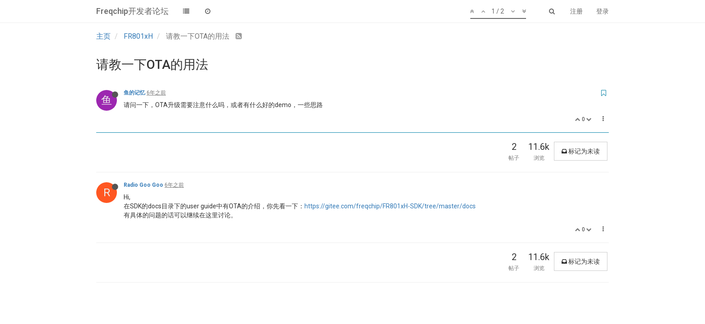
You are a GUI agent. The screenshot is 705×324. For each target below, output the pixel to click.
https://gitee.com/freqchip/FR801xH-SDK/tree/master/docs (390, 206)
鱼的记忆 (134, 93)
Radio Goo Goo (143, 185)
